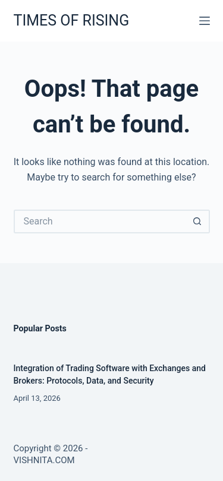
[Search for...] (100, 221)
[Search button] (198, 221)
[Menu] (204, 20)
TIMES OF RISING (72, 20)
